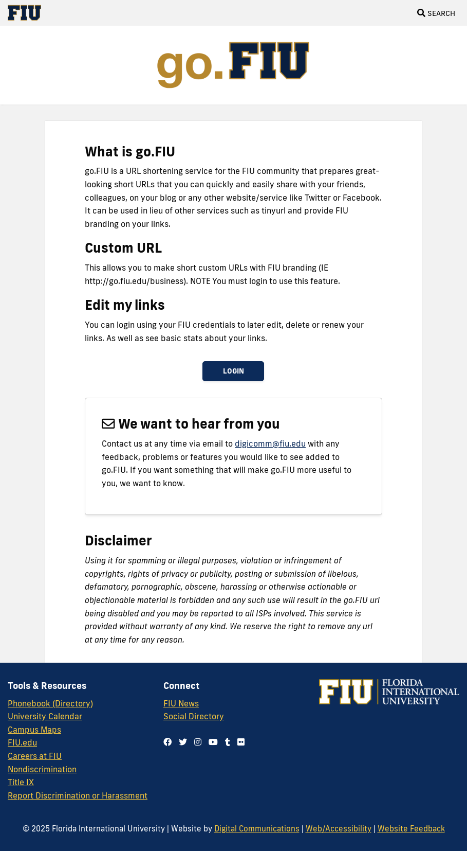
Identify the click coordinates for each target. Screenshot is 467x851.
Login (233, 371)
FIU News (181, 703)
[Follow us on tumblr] (227, 742)
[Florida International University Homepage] (28, 13)
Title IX (21, 782)
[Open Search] (436, 13)
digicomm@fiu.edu (270, 443)
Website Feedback (411, 828)
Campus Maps (34, 729)
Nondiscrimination (42, 769)
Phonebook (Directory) (50, 703)
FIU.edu (22, 742)
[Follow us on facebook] (167, 742)
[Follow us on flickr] (241, 742)
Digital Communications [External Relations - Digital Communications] (257, 828)
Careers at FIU (35, 756)
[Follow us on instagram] (197, 742)
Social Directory (193, 716)
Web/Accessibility (338, 828)
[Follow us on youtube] (213, 742)
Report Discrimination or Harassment (77, 795)
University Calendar (45, 716)
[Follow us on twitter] (183, 742)
